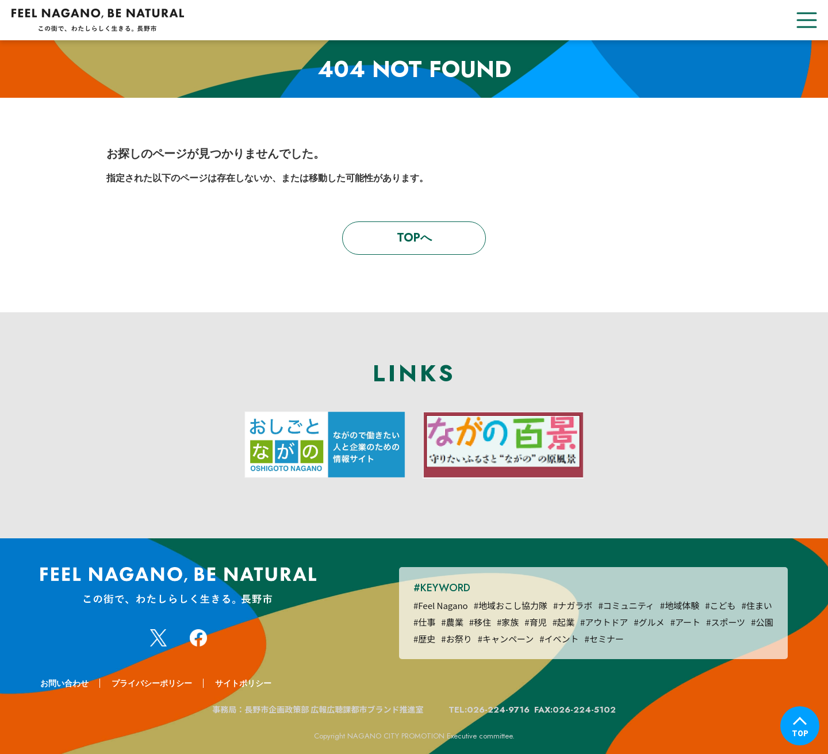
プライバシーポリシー (152, 683)
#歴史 (424, 639)
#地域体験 (679, 605)
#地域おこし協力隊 (510, 605)
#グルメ (649, 622)
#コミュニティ (626, 605)
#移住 (480, 622)
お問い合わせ (64, 683)
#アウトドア (604, 622)
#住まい (756, 605)
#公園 (762, 622)
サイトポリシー (243, 683)
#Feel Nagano (440, 605)
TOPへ (414, 237)
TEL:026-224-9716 (489, 709)
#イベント (558, 639)
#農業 (452, 622)
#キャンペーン (506, 639)
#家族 (508, 622)
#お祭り (456, 639)
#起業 (563, 622)
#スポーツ (725, 622)
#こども (720, 605)
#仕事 (424, 622)
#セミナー (604, 639)
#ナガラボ (572, 605)
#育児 (535, 622)
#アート (685, 622)
